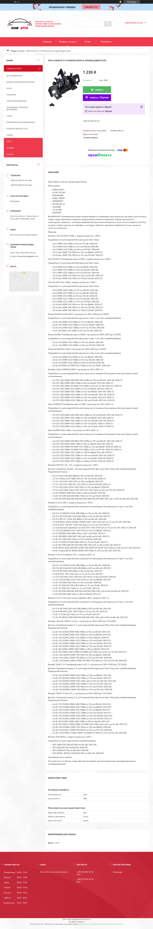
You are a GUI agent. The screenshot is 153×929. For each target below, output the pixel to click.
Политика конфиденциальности (111, 924)
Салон (9, 116)
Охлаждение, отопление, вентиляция (17, 108)
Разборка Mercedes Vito (17, 129)
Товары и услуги (67, 41)
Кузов (9, 88)
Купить (99, 90)
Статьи (9, 154)
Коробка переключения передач (20, 82)
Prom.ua (88, 919)
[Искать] (107, 23)
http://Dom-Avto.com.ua (25, 252)
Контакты (106, 41)
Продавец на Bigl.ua (76, 922)
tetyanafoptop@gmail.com (27, 256)
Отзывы (10, 148)
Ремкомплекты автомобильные (20, 122)
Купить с (99, 97)
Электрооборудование (16, 101)
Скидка (9, 135)
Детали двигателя (14, 76)
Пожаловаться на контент (88, 924)
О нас (88, 41)
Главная (47, 41)
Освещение (11, 95)
